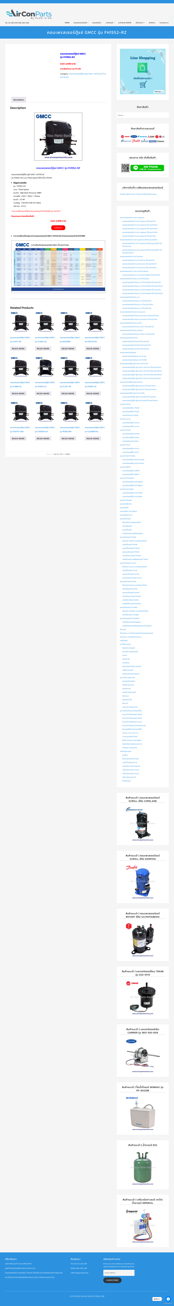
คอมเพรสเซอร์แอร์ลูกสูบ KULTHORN (134, 360)
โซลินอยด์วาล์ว (127, 699)
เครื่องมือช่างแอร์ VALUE (130, 773)
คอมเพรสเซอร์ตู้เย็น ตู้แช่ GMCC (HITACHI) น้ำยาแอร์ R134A (141, 367)
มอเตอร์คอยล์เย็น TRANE (130, 411)
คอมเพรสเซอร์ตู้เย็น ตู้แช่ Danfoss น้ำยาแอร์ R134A (139, 386)
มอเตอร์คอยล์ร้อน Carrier (131, 422)
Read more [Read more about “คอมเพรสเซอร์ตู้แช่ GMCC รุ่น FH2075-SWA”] (18, 438)
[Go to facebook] (168, 1299)
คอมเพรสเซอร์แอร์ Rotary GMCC (131, 323)
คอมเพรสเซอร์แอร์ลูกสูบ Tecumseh (134, 356)
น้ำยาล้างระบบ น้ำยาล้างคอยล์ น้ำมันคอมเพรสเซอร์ (136, 633)
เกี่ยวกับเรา (140, 23)
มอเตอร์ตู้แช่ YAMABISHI (128, 511)
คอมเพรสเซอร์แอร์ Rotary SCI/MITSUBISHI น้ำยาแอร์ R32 (141, 290)
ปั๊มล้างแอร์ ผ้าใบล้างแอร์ (130, 759)
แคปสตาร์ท (126, 659)
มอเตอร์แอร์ (96, 23)
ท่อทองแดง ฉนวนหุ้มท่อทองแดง (130, 637)
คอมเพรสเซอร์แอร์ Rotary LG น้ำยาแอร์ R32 (136, 308)
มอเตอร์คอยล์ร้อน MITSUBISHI (132, 482)
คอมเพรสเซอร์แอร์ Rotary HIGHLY (131, 330)
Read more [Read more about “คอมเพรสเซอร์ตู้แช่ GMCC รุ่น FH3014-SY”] (43, 393)
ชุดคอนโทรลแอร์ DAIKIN (128, 581)
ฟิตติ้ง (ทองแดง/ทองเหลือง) (132, 740)
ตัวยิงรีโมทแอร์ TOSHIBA (130, 615)
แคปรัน (124, 655)
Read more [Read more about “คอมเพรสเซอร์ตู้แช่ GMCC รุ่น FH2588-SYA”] (43, 438)
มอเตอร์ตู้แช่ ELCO (126, 515)
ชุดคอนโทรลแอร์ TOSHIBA (129, 607)
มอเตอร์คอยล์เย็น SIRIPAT (131, 474)
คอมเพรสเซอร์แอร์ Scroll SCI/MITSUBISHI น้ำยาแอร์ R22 (141, 275)
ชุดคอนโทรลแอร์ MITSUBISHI (129, 618)
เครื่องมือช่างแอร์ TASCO (130, 770)
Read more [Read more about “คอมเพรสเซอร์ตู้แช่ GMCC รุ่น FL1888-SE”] (18, 393)
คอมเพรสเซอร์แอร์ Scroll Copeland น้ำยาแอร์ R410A (140, 232)
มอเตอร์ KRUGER (126, 500)
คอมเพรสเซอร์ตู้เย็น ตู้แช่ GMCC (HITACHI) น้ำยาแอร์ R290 (141, 378)
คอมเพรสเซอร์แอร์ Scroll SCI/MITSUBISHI (134, 271)
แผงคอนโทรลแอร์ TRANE (130, 552)
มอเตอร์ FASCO (125, 445)
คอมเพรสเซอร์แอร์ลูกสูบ (128, 352)
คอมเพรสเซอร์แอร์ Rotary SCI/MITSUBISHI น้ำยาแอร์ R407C (142, 293)
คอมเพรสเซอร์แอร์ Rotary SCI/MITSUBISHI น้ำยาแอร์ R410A (142, 286)
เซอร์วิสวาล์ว (126, 688)
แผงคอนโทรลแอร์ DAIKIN (130, 592)
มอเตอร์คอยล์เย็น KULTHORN (132, 496)
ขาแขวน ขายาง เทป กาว (130, 733)
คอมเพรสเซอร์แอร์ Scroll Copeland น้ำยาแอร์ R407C (140, 228)
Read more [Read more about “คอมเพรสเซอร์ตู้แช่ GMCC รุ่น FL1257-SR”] (68, 393)
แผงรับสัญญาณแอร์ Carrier (132, 578)
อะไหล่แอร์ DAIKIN (124, 23)
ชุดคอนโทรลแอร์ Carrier (128, 563)
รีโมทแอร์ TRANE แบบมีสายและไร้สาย (134, 541)
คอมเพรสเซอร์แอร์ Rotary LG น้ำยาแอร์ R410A (137, 304)
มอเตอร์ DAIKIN (125, 430)
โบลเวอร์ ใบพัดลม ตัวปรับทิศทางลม (134, 725)
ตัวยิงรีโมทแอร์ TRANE (129, 544)
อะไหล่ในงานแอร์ (125, 644)
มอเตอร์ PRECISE (126, 504)
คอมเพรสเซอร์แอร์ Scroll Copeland (132, 217)
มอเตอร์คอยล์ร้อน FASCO (130, 448)
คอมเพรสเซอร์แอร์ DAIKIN (128, 338)
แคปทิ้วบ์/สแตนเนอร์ (129, 692)
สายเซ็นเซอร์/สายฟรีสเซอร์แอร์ (132, 533)
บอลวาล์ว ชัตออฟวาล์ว (129, 707)
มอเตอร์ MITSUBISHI (127, 478)
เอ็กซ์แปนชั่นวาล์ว (128, 685)
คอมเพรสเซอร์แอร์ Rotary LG (130, 297)
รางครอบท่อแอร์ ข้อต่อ (129, 736)
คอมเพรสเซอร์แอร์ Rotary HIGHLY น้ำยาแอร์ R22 (138, 334)
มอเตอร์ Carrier (125, 419)
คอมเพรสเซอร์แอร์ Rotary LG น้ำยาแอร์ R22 (136, 301)
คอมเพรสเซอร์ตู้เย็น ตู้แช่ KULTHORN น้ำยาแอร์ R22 (139, 397)
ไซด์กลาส (125, 696)
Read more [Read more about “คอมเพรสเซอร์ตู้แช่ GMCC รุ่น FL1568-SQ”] (43, 348)
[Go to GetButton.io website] (168, 1303)
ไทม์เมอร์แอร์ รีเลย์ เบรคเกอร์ (131, 666)
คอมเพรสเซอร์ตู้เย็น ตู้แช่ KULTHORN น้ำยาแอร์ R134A (140, 400)
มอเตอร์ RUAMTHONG (127, 456)
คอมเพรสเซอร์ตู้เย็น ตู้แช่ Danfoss (131, 382)
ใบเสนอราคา (164, 23)
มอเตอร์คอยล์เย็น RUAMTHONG (133, 463)
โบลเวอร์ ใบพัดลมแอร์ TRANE (132, 714)
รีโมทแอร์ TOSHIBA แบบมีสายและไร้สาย (135, 611)
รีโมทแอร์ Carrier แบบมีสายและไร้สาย (134, 567)
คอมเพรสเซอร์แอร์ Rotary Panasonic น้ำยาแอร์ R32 (139, 319)
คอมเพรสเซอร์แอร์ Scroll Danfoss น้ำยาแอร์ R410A (139, 267)
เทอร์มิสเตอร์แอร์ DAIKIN (130, 600)
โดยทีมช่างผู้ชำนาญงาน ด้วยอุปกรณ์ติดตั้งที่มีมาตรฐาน (138, 194)
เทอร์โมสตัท (124, 640)
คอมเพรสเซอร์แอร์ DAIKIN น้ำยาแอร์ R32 (135, 349)
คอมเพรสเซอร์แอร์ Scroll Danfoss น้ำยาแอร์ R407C (139, 264)
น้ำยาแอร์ (123, 629)
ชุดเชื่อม (125, 755)
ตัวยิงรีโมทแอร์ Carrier (129, 570)
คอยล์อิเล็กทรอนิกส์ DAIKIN (131, 603)
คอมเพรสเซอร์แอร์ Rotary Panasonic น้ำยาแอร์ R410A (140, 315)
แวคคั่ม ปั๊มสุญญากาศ (129, 762)
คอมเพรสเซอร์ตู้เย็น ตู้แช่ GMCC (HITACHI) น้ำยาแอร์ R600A (142, 374)
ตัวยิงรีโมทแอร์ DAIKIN (129, 589)
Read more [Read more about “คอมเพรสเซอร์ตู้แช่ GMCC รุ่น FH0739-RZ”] (93, 348)
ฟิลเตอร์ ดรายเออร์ (128, 648)
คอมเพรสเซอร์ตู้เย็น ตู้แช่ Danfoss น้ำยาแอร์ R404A (139, 389)
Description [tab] (18, 99)
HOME (67, 23)
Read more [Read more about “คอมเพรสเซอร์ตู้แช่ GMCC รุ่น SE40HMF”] (68, 348)
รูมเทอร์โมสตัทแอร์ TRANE (131, 548)
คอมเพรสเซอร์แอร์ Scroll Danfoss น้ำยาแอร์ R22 (138, 260)
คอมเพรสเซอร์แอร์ (80, 23)
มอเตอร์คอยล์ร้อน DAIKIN (131, 434)
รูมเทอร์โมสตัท (127, 530)
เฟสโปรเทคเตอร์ (127, 670)
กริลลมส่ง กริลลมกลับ (129, 747)
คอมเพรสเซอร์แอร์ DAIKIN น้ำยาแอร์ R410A (136, 345)
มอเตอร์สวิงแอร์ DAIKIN (130, 441)
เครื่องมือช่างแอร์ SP (129, 777)
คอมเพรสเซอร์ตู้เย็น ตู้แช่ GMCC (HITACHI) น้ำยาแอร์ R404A (142, 371)
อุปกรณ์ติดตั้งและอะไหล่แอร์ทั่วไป (131, 711)
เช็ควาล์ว (125, 703)
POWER (67, 454)
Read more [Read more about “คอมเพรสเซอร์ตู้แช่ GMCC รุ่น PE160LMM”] (68, 438)
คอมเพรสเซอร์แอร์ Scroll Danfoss (131, 256)
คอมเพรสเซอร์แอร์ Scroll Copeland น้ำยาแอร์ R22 (139, 221)
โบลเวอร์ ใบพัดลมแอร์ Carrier (132, 722)
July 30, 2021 (58, 454)
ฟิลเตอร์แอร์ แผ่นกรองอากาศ (132, 744)
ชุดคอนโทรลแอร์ (125, 518)
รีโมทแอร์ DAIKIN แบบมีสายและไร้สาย (134, 585)
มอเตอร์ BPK (124, 507)
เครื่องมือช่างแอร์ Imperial (131, 766)
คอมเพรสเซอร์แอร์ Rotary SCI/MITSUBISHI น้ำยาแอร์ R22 (141, 282)
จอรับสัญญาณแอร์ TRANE (131, 555)
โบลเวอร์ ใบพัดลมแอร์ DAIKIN (132, 718)
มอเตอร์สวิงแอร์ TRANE (130, 415)
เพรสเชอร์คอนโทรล (128, 681)
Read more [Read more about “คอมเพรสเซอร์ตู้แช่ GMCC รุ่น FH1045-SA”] (93, 393)
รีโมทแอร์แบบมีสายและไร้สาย (131, 522)
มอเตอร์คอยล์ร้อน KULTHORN (132, 493)
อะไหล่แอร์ (109, 23)
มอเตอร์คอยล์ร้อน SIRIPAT (131, 470)
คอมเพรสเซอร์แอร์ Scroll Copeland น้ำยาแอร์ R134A (140, 225)
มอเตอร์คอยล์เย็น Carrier (130, 426)
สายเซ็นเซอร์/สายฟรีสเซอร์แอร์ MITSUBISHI (136, 626)
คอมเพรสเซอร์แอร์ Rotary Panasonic (132, 312)
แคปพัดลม (125, 663)
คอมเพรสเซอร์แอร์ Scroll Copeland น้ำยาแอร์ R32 (139, 236)
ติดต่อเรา (152, 23)
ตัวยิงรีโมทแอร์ (127, 526)
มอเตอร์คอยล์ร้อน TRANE (131, 408)
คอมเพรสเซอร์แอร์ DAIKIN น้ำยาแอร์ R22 (135, 341)
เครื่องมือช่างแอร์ (125, 751)
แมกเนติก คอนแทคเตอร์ (130, 651)
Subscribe (112, 1280)
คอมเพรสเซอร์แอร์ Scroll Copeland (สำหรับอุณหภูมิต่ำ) (138, 239)
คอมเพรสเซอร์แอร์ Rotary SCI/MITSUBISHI (134, 278)
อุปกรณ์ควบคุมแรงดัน (127, 677)
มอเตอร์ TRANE (125, 404)
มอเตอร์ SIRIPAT (125, 467)
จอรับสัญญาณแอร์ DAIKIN (131, 596)
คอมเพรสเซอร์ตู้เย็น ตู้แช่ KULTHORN (132, 393)
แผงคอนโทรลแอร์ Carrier (130, 574)
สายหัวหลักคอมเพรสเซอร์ (130, 674)
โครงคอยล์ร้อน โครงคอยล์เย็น (132, 729)
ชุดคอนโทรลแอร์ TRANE (128, 537)
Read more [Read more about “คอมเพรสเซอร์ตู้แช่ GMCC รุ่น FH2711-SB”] (18, 348)
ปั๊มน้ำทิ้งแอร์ (126, 781)
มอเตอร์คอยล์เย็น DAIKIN (130, 437)
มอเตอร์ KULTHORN (126, 489)
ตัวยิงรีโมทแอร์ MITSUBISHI (131, 622)
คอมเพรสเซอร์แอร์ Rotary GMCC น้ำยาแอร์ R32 (138, 326)
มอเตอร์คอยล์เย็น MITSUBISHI (132, 485)
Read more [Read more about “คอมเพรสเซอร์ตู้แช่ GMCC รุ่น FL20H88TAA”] (93, 438)
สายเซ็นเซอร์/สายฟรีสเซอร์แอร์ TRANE (135, 559)
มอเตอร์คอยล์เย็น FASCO (130, 452)
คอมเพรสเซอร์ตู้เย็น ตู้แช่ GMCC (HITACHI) (134, 363)
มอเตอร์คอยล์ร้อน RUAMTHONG (133, 459)
